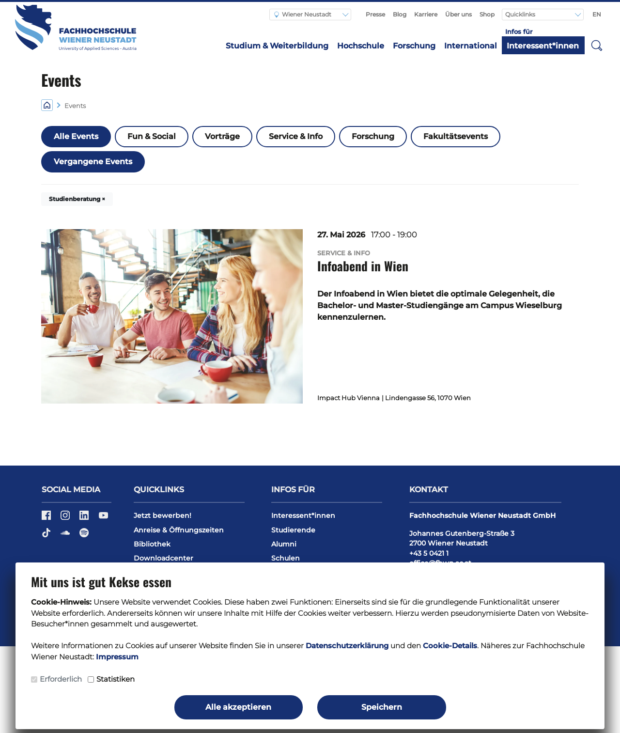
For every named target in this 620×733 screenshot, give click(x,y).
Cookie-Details (450, 645)
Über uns (458, 14)
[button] (597, 45)
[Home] (47, 105)
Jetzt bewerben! (162, 515)
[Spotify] (84, 536)
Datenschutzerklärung (347, 645)
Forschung (414, 45)
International (470, 45)
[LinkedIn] (85, 519)
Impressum (117, 656)
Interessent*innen (543, 45)
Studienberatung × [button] (77, 199)
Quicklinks (521, 14)
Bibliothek (152, 544)
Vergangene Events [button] (93, 161)
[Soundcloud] (66, 536)
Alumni (283, 544)
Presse (375, 14)
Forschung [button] (373, 136)
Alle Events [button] (76, 136)
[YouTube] (103, 519)
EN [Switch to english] (596, 14)
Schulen (285, 558)
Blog (399, 14)
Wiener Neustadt (303, 14)
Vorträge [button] (222, 136)
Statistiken (115, 679)
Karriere (425, 14)
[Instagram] (66, 519)
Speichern (381, 707)
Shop (487, 14)
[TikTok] (47, 536)
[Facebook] (47, 519)
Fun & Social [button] (151, 136)
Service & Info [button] (296, 136)
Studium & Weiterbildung (277, 45)
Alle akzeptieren (238, 707)
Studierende (293, 530)
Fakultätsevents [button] (455, 136)
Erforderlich (61, 679)
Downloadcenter (163, 558)
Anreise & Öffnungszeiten (179, 530)
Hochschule (360, 45)
